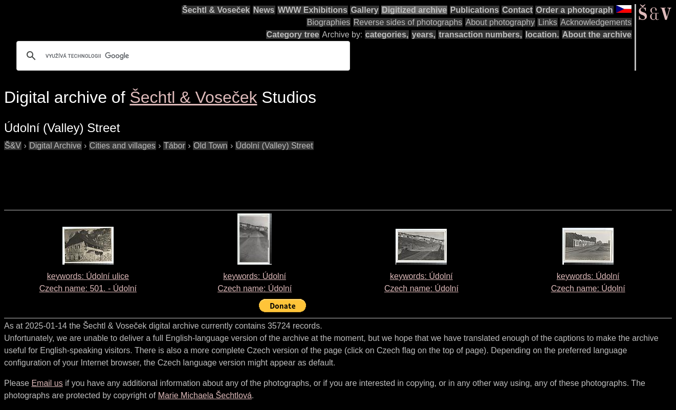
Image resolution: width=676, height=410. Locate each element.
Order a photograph (574, 10)
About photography (500, 22)
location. (542, 34)
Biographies (329, 22)
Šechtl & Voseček (216, 10)
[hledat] (182, 56)
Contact (517, 10)
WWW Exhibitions (312, 10)
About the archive (596, 34)
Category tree (293, 34)
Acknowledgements (595, 22)
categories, (386, 34)
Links (547, 22)
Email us (46, 383)
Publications (474, 10)
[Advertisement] (190, 175)
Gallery (364, 10)
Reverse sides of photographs (408, 22)
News (264, 10)
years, (423, 34)
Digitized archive (414, 10)
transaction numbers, (480, 34)
